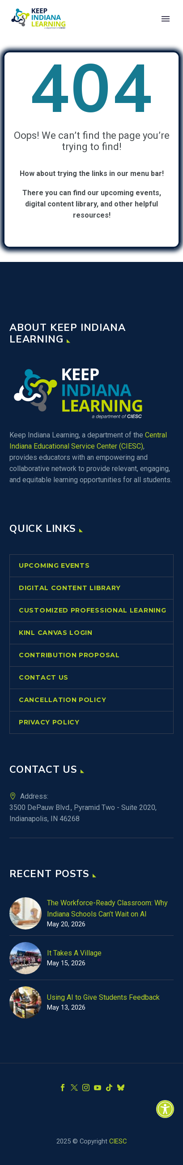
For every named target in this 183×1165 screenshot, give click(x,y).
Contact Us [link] (43, 677)
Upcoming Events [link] (54, 565)
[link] (165, 1109)
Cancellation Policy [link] (62, 700)
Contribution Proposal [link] (69, 655)
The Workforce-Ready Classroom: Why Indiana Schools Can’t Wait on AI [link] (107, 908)
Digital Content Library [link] (70, 588)
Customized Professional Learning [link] (92, 610)
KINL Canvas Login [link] (56, 633)
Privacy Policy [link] (49, 722)
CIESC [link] (118, 1141)
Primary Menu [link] (166, 18)
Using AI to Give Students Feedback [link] (103, 997)
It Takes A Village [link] (74, 953)
